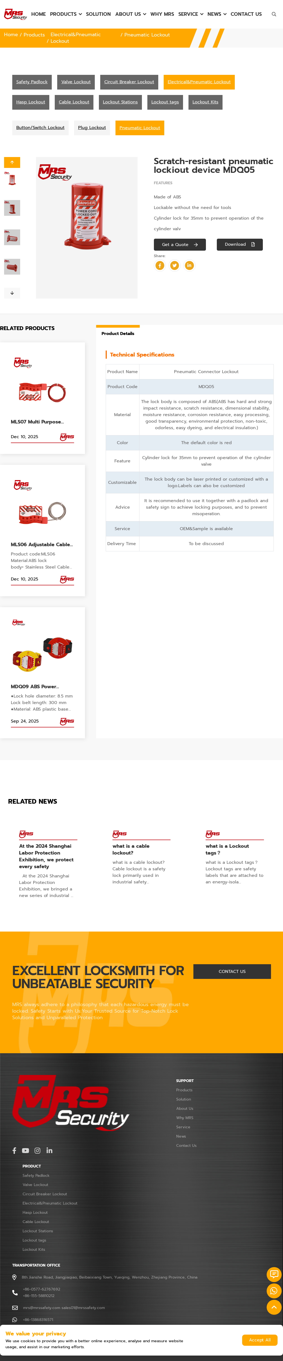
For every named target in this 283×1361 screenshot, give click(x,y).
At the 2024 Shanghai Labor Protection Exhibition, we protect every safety (46, 856)
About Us (128, 14)
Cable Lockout (36, 1221)
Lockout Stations (38, 1230)
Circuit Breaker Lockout (45, 1193)
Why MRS (162, 14)
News (214, 14)
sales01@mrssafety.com (83, 1307)
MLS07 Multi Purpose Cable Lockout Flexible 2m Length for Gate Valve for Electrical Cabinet (42, 422)
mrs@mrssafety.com (41, 1307)
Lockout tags (34, 1239)
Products (63, 14)
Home (38, 14)
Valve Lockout (35, 1184)
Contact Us (246, 14)
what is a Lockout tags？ (227, 850)
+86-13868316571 (38, 1319)
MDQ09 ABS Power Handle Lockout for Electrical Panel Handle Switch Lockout (38, 687)
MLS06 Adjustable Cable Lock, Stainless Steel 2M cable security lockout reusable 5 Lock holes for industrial (42, 545)
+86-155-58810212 (38, 1295)
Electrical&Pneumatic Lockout (76, 38)
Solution (98, 14)
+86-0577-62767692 (41, 1288)
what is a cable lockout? (131, 850)
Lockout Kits (34, 1249)
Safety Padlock (36, 1175)
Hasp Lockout (35, 1212)
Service (188, 14)
